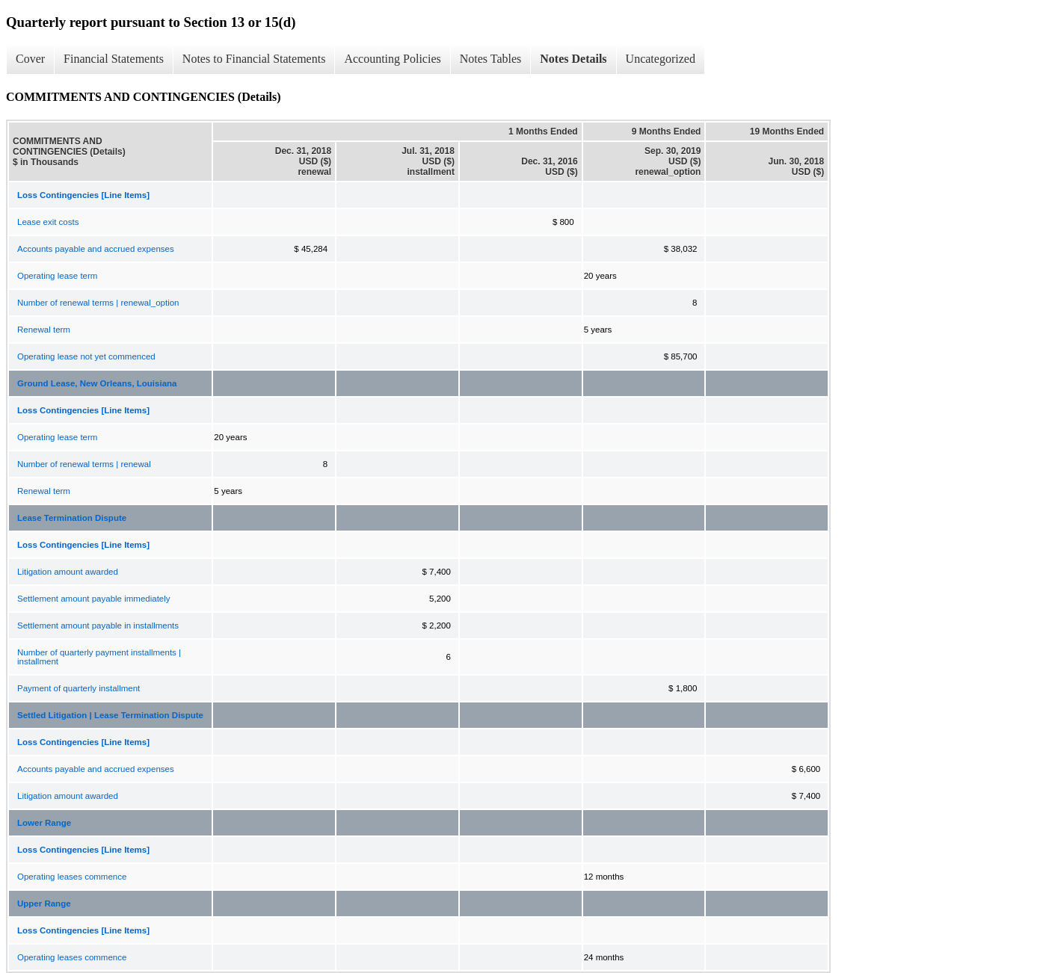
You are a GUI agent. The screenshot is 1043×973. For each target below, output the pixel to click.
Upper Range (44, 903)
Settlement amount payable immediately (93, 598)
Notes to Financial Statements (254, 58)
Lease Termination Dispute (71, 517)
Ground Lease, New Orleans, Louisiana (96, 383)
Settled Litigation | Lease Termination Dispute (110, 715)
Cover (30, 58)
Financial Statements (114, 58)
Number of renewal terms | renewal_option (98, 302)
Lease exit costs (48, 221)
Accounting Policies (392, 58)
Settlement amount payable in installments (98, 625)
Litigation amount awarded (67, 571)
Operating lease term (57, 275)
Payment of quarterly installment (78, 688)
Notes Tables (491, 58)
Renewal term (43, 329)
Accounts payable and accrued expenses (95, 248)
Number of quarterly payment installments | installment (99, 657)
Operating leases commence (71, 876)
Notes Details (573, 58)
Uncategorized (660, 58)
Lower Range (44, 822)
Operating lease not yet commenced (86, 356)
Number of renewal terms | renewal (84, 464)
